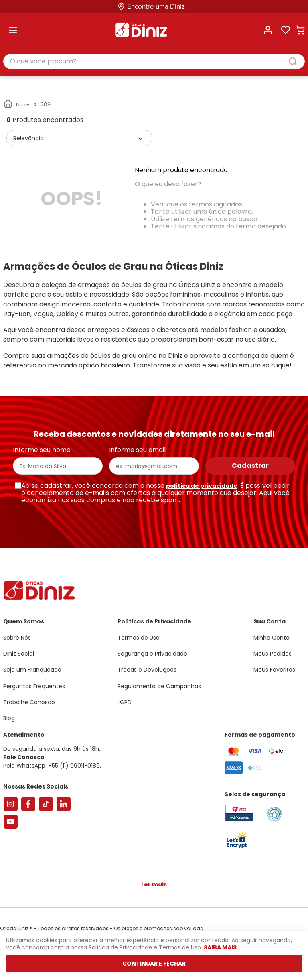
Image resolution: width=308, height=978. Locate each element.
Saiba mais (220, 947)
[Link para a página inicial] (17, 104)
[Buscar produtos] (297, 61)
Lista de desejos (285, 30)
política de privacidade (201, 486)
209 (46, 104)
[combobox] (154, 62)
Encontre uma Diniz (156, 6)
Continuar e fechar (154, 964)
